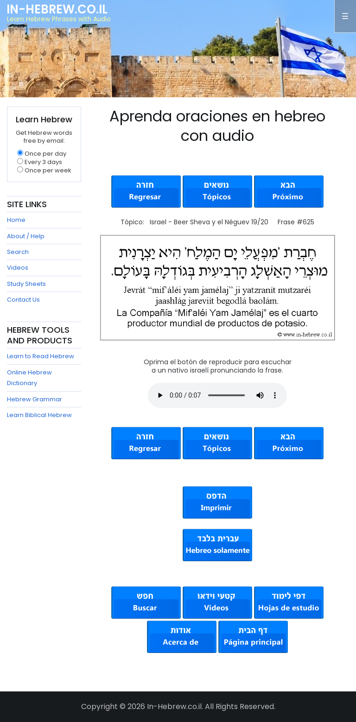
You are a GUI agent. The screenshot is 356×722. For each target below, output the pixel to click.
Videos (17, 267)
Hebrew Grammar (34, 399)
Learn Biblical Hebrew (39, 415)
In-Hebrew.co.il (57, 9)
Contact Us (23, 299)
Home (16, 219)
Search (18, 251)
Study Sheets (26, 283)
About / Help (25, 236)
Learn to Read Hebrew (40, 356)
